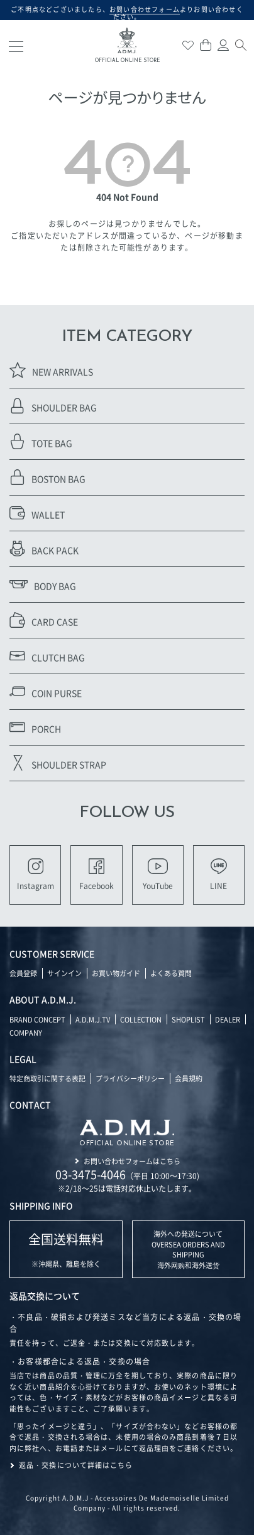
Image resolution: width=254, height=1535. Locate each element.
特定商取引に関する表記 (47, 1078)
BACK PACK (44, 548)
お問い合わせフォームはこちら (132, 1161)
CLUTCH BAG (47, 655)
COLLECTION (141, 1019)
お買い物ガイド (116, 973)
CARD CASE (43, 620)
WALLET (37, 513)
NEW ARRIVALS (51, 370)
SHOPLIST (188, 1019)
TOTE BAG (40, 441)
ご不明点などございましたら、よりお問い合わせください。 (127, 12)
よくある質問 (171, 973)
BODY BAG (42, 584)
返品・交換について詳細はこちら (76, 1465)
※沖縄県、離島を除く (66, 1249)
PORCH (35, 727)
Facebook (96, 874)
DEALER (227, 1019)
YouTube (158, 874)
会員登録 (23, 973)
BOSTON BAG (47, 477)
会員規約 (188, 1078)
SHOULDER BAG (53, 406)
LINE (218, 874)
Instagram (35, 874)
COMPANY (25, 1033)
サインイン (64, 973)
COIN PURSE (45, 691)
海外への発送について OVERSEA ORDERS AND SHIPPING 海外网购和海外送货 (188, 1249)
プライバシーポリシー (130, 1078)
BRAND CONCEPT (37, 1019)
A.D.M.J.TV (92, 1019)
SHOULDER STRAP (57, 763)
